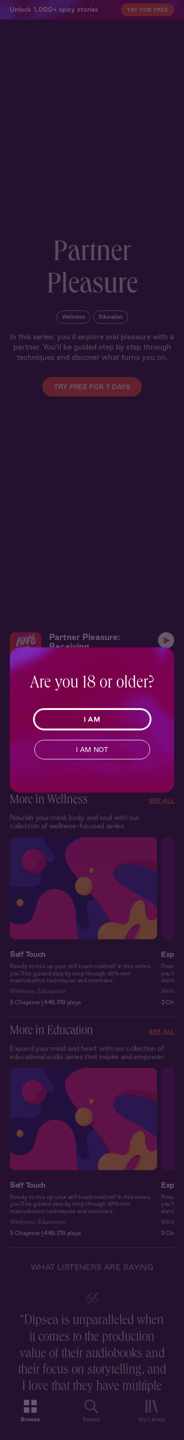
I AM (92, 719)
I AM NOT (92, 749)
